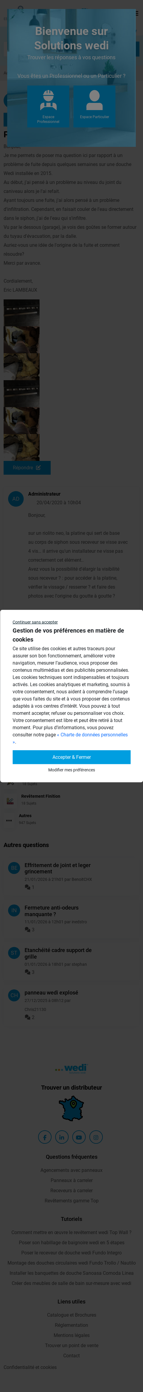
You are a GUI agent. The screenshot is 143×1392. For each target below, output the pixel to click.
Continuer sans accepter (35, 622)
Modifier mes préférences (71, 769)
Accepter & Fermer (71, 757)
